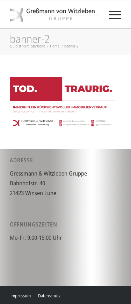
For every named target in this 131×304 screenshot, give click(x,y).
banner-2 (30, 38)
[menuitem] (111, 14)
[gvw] (54, 14)
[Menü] (111, 14)
